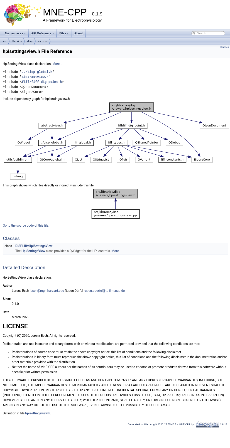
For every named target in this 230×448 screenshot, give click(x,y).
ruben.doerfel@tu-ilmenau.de (104, 290)
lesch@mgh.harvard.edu (47, 290)
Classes (224, 47)
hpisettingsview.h (37, 413)
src (4, 41)
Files (64, 33)
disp (29, 41)
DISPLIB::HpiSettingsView (34, 246)
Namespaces (15, 33)
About (78, 33)
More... (57, 64)
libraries (17, 41)
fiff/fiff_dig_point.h (42, 82)
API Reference (42, 33)
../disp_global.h (37, 72)
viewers (42, 41)
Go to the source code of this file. (26, 225)
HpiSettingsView (33, 251)
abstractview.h (35, 77)
